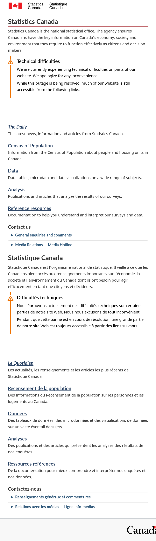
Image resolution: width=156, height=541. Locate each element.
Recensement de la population (39, 388)
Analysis (16, 189)
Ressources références (31, 464)
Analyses (17, 438)
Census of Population (30, 145)
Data (13, 170)
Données (17, 413)
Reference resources (29, 208)
